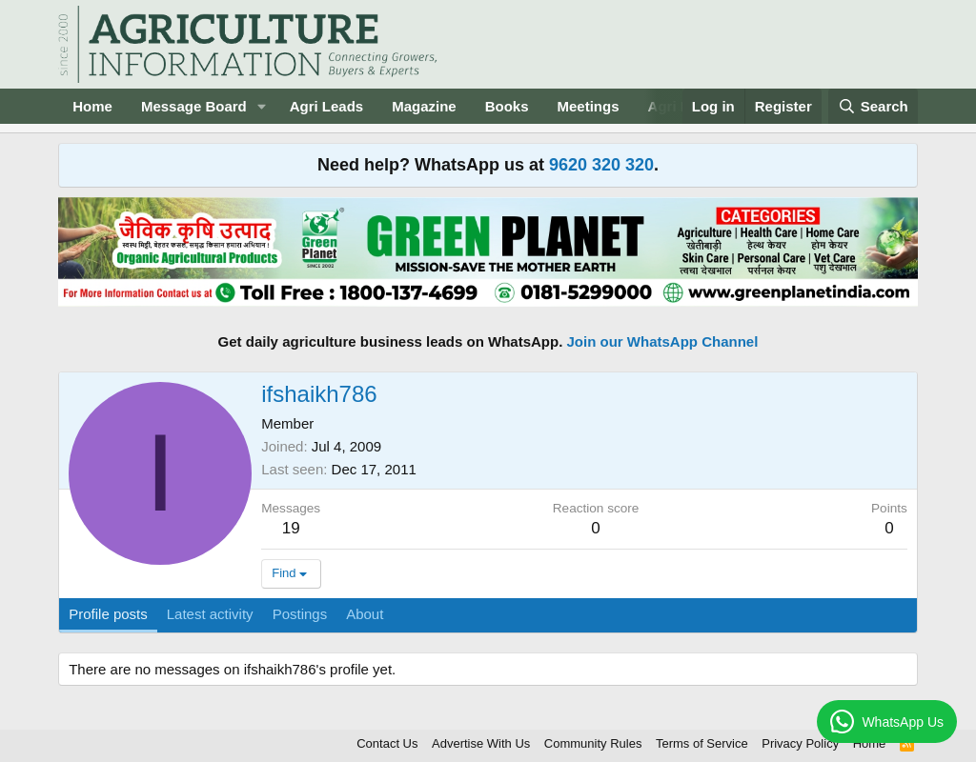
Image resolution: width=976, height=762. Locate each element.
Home (92, 106)
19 (291, 528)
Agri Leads (327, 106)
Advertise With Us (481, 743)
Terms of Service (702, 743)
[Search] (873, 106)
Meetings (589, 106)
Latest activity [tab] (210, 614)
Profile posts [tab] (108, 614)
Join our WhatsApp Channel (663, 341)
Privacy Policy (800, 743)
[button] (262, 106)
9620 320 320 (601, 164)
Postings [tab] (300, 614)
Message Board (194, 106)
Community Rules (593, 743)
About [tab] (364, 614)
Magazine (424, 106)
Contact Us (386, 743)
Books (507, 106)
